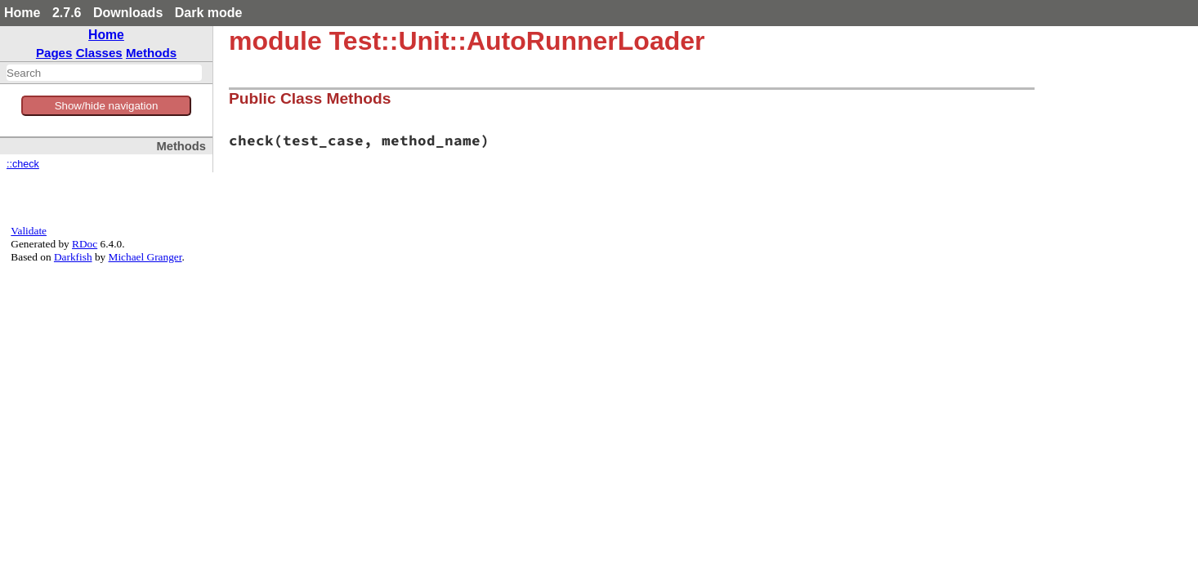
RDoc (84, 244)
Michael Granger (145, 257)
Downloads (128, 13)
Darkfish (73, 257)
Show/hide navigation (107, 106)
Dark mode (209, 13)
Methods (151, 53)
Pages (54, 53)
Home (22, 13)
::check (23, 164)
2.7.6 (67, 13)
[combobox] (104, 73)
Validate (29, 231)
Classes (99, 53)
